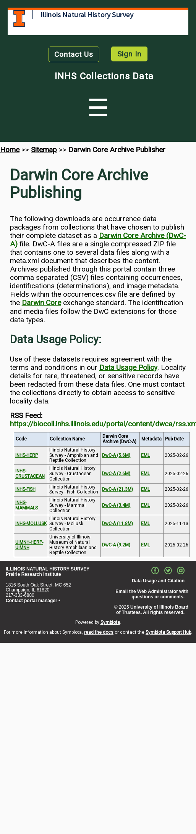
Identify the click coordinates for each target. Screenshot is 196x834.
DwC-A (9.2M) (116, 545)
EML (145, 455)
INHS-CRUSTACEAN (30, 473)
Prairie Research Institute (33, 574)
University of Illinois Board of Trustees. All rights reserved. (152, 609)
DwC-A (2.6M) (116, 473)
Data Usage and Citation (158, 580)
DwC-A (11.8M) (117, 523)
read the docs (98, 632)
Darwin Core (41, 302)
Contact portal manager (31, 600)
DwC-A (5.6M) (116, 455)
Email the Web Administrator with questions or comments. (151, 594)
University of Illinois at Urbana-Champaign (19, 18)
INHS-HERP (26, 455)
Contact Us (73, 54)
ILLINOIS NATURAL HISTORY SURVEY (47, 569)
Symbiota (110, 622)
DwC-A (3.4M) (116, 505)
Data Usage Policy (128, 367)
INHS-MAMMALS (26, 505)
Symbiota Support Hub (168, 632)
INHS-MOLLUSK (31, 523)
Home (9, 149)
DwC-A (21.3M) (117, 489)
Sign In (129, 54)
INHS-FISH (25, 489)
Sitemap (44, 149)
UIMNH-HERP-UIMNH (29, 545)
